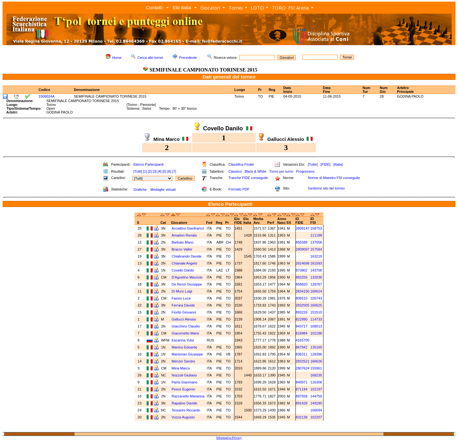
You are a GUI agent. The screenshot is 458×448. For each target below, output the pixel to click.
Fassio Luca (181, 298)
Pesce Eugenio (183, 389)
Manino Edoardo (185, 347)
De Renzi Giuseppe (187, 284)
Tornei (235, 7)
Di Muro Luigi (182, 291)
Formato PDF (238, 189)
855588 (302, 242)
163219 (316, 256)
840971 (302, 382)
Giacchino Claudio (186, 326)
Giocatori (210, 7)
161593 (316, 263)
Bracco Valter (182, 249)
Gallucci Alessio (184, 319)
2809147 (302, 228)
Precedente (188, 57)
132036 (316, 277)
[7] (174, 171)
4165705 (302, 340)
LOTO (257, 7)
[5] (164, 171)
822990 (302, 319)
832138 (302, 417)
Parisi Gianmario (185, 382)
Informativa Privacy (229, 437)
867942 (302, 347)
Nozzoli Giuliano (184, 375)
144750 (316, 396)
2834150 (302, 291)
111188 (316, 235)
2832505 (302, 305)
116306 (316, 382)
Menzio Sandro (183, 361)
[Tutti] (137, 171)
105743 (316, 298)
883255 (302, 277)
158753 (316, 228)
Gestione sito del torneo (326, 188)
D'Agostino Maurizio (187, 277)
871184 (302, 389)
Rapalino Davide (185, 403)
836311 (302, 354)
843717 (302, 326)
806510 (302, 298)
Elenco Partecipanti (148, 164)
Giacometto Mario (185, 333)
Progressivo (305, 171)
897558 (302, 396)
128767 (316, 284)
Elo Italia (182, 7)
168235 (316, 375)
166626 (316, 361)
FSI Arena (298, 7)
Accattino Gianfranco (188, 228)
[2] (150, 171)
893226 (302, 312)
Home (116, 57)
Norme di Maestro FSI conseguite (334, 178)
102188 (316, 333)
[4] (159, 171)
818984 (302, 333)
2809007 (302, 249)
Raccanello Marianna (188, 396)
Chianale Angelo (184, 263)
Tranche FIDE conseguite (248, 178)
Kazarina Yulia (183, 340)
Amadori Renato (184, 235)
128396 (316, 354)
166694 (316, 410)
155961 (316, 368)
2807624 (302, 368)
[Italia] (338, 164)
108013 (316, 326)
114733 (316, 319)
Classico (235, 171)
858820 (302, 284)
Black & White (255, 171)
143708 (316, 270)
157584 (316, 249)
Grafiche (140, 189)
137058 (316, 242)
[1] (145, 171)
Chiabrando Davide (187, 256)
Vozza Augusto (183, 417)
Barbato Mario (183, 242)
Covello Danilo (183, 270)
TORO (279, 7)
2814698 (302, 263)
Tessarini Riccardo (186, 410)
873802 (302, 270)
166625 (316, 305)
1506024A (46, 96)
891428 (302, 403)
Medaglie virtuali (163, 189)
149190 (316, 403)
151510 (316, 312)
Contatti (154, 7)
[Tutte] (313, 164)
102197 (316, 389)
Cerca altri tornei (150, 57)
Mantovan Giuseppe (187, 354)
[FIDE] (325, 164)
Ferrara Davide (183, 305)
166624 (316, 291)
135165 (316, 347)
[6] (169, 171)
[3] (154, 171)
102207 (316, 417)
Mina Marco (181, 368)
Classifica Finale (241, 164)
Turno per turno (281, 171)
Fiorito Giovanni (184, 312)
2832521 (302, 361)
